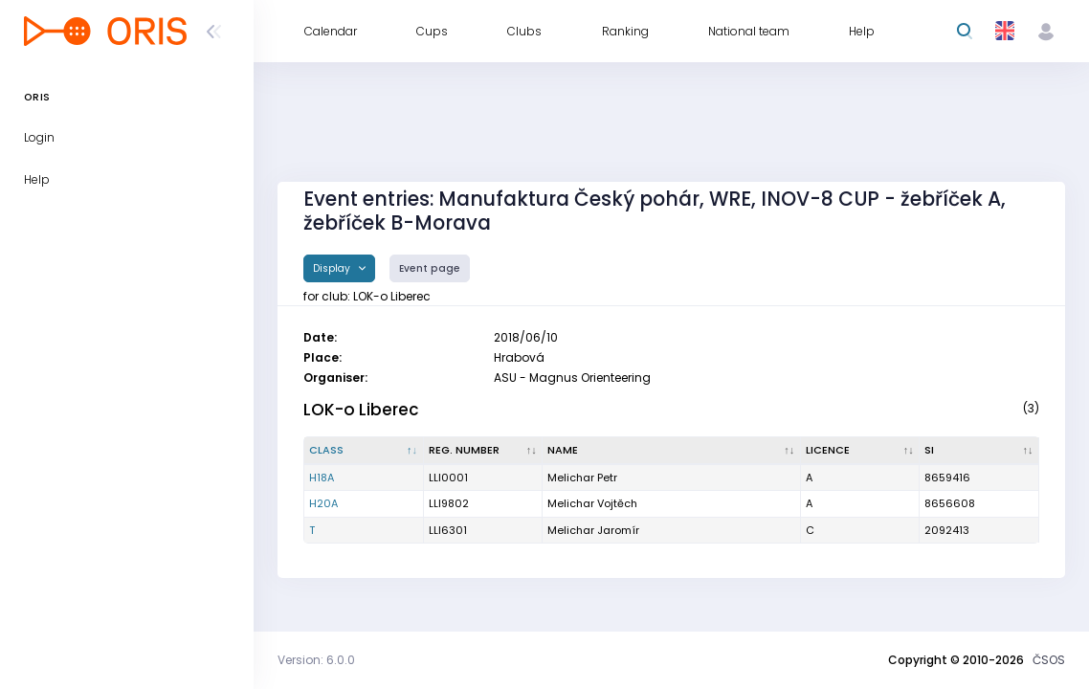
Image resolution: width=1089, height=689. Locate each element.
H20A (323, 503)
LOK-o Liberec (361, 409)
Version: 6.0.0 (316, 660)
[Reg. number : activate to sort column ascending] (484, 450)
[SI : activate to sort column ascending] (979, 450)
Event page (429, 268)
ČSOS (1049, 660)
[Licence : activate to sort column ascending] (861, 450)
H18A (321, 477)
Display (333, 268)
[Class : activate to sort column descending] (364, 450)
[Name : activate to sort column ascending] (672, 450)
